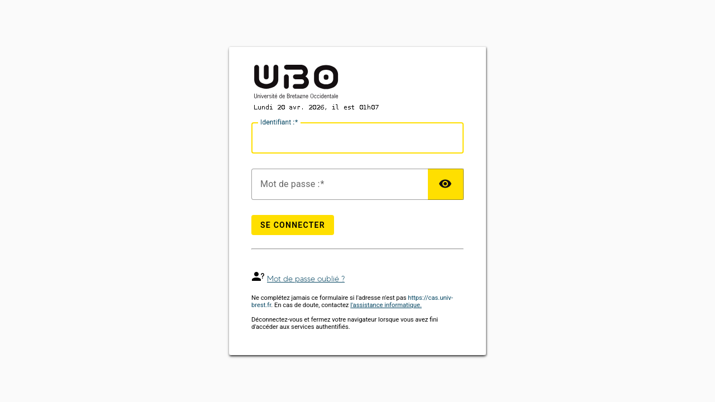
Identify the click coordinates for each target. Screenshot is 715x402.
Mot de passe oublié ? (306, 279)
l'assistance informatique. (386, 305)
